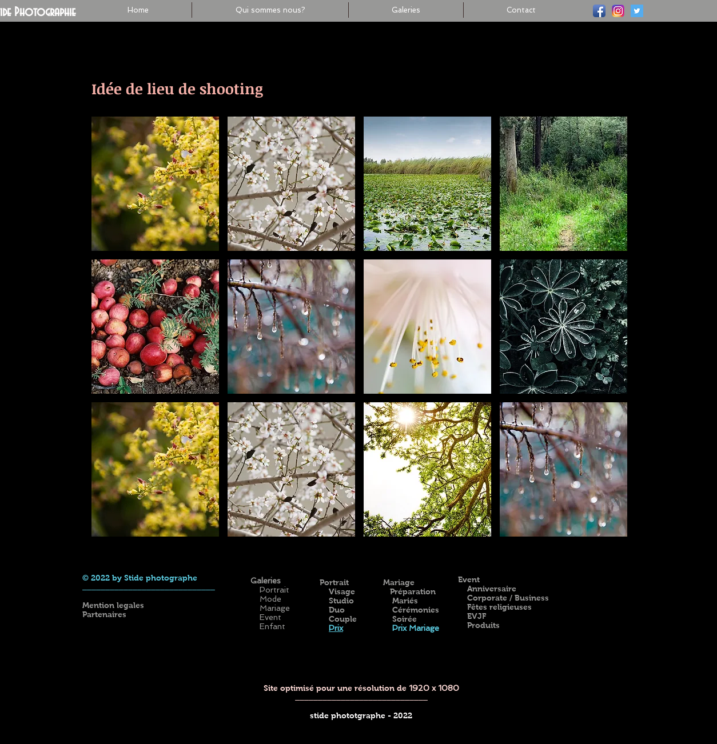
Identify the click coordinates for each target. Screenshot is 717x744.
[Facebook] (599, 11)
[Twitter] (637, 11)
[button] (155, 184)
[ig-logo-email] (618, 11)
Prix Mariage (414, 628)
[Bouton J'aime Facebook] (564, 561)
